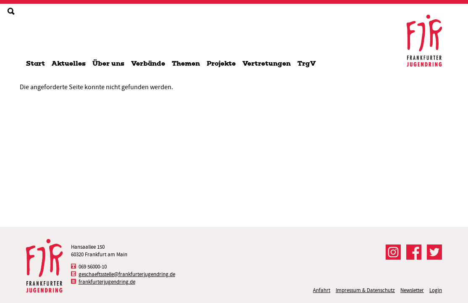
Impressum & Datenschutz (365, 290)
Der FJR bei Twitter (434, 252)
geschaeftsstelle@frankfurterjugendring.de (127, 274)
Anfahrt (321, 290)
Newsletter (412, 290)
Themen (186, 63)
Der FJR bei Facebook (413, 252)
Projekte (221, 63)
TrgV (306, 63)
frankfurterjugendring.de (107, 281)
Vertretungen (266, 63)
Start (35, 63)
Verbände (148, 63)
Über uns (108, 63)
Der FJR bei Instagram (393, 252)
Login (435, 290)
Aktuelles (69, 63)
